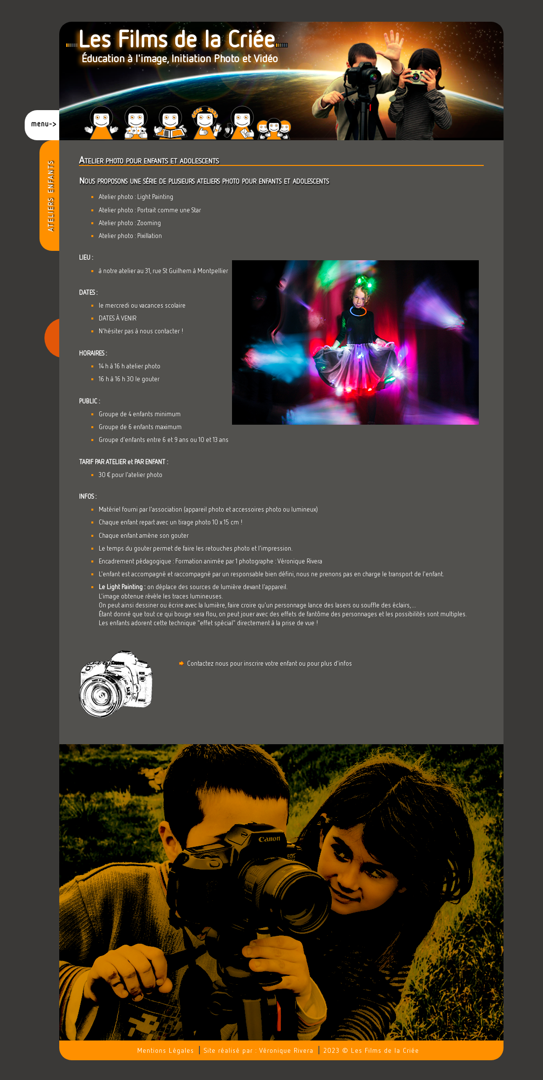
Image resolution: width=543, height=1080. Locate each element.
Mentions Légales (165, 1050)
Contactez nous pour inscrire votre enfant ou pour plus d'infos (265, 663)
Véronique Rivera (286, 1050)
